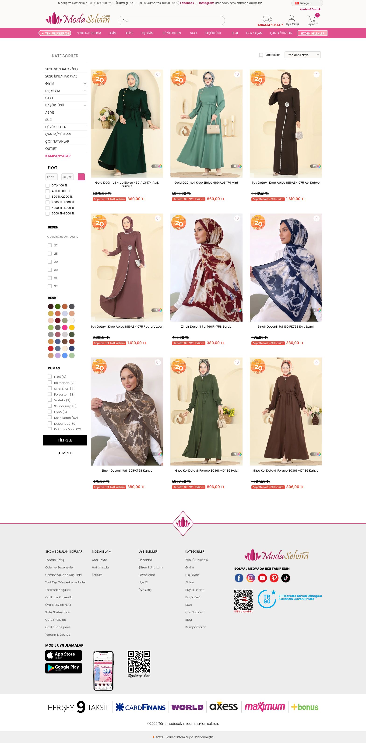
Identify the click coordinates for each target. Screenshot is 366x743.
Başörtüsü (192, 597)
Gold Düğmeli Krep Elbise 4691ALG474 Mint (206, 182)
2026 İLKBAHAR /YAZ (61, 76)
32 (53, 286)
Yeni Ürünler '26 (196, 560)
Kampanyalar (195, 627)
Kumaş (54, 368)
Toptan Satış (54, 560)
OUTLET (51, 148)
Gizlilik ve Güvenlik (58, 597)
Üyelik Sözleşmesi (58, 605)
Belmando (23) (62, 382)
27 (52, 245)
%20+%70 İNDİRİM (89, 33)
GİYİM (112, 33)
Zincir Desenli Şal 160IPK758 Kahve (127, 470)
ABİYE (129, 33)
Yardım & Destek (57, 634)
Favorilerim (147, 575)
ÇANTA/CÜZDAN (281, 33)
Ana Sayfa (99, 560)
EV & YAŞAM (254, 33)
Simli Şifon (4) (61, 388)
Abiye (189, 582)
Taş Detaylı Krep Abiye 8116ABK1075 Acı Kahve (286, 182)
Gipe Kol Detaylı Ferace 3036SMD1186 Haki (206, 470)
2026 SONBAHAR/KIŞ (61, 69)
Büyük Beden (194, 590)
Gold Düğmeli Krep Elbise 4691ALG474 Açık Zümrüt (126, 184)
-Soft (157, 721)
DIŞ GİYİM (147, 33)
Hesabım (145, 560)
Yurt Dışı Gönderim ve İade (65, 582)
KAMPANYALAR (57, 156)
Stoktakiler (269, 54)
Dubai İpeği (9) (62, 423)
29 (53, 261)
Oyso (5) (57, 411)
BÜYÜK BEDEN (172, 33)
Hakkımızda (100, 567)
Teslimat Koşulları (58, 590)
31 (52, 278)
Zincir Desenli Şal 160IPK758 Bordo (206, 326)
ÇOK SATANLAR (57, 141)
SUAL (234, 33)
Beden (53, 227)
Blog (188, 619)
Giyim (189, 567)
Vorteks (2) (59, 400)
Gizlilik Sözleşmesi (58, 627)
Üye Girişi (145, 590)
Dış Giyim (192, 575)
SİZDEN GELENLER (312, 33)
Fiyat (52, 167)
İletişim (97, 575)
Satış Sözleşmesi (57, 612)
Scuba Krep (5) (62, 405)
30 (53, 270)
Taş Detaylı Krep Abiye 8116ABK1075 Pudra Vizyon (127, 326)
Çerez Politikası (56, 619)
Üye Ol (143, 582)
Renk (52, 297)
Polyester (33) (61, 394)
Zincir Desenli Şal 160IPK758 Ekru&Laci (286, 326)
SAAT (193, 33)
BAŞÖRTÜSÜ (213, 33)
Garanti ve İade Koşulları (63, 575)
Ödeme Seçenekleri (59, 567)
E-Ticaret (168, 721)
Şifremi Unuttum (151, 567)
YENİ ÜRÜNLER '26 (57, 33)
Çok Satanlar (194, 612)
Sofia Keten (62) (63, 417)
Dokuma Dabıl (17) (64, 429)
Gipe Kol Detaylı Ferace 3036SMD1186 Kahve (285, 470)
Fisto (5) (57, 376)
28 (53, 253)
